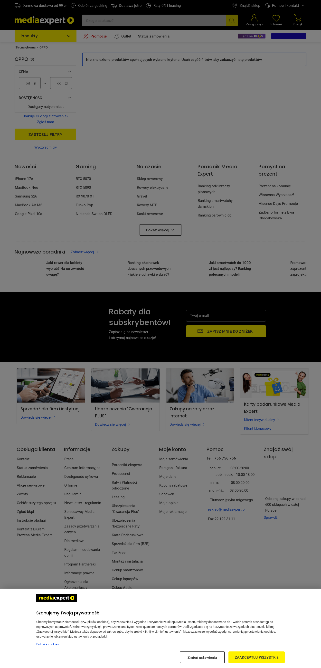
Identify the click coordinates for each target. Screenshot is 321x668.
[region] (160, 628)
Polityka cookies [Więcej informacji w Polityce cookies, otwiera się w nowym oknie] (47, 644)
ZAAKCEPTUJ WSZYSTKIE (256, 657)
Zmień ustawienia (202, 657)
